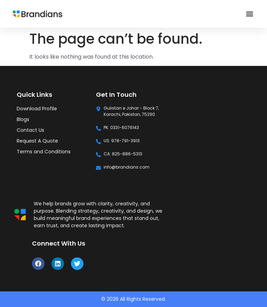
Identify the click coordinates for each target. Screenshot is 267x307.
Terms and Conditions (44, 151)
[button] (250, 14)
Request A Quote (37, 140)
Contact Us (30, 130)
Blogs (23, 119)
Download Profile (37, 108)
